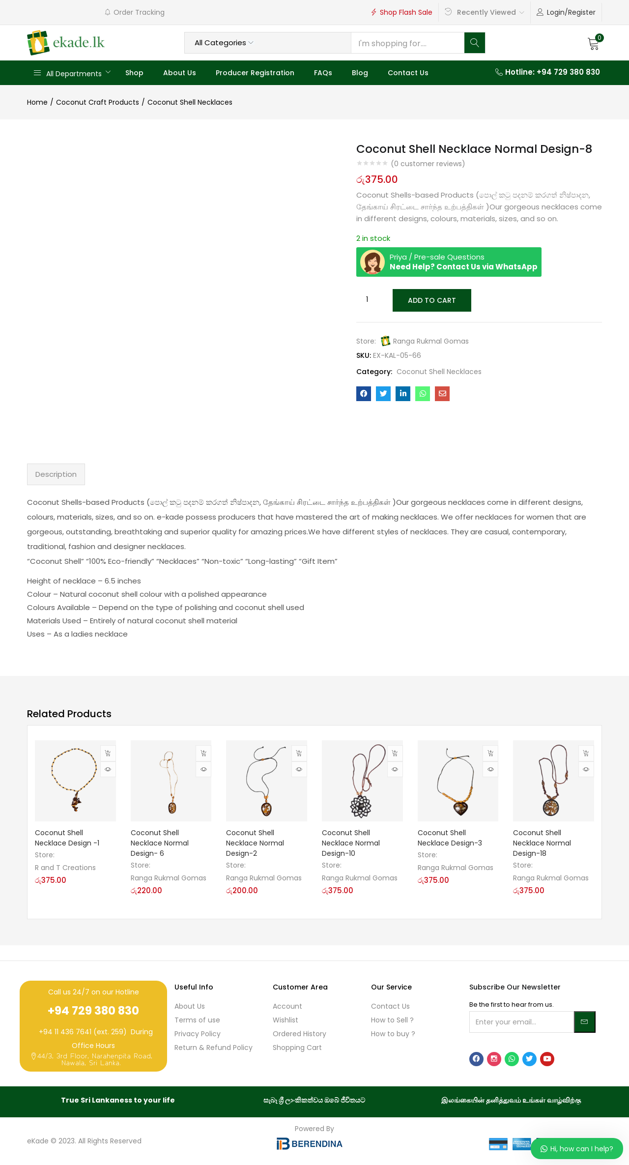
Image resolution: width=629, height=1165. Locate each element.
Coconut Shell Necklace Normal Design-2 (255, 843)
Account (287, 1006)
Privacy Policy (197, 1034)
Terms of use (197, 1020)
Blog (360, 73)
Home (37, 102)
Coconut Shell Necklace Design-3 (450, 838)
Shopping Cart (297, 1047)
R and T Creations (65, 868)
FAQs (323, 73)
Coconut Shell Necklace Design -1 (67, 838)
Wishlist (285, 1020)
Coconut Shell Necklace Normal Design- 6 (160, 843)
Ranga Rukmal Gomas (431, 340)
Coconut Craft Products (97, 102)
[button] (593, 43)
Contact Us (408, 73)
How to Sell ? (392, 1020)
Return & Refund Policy (213, 1047)
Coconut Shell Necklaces (189, 102)
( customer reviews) (428, 163)
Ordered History (299, 1034)
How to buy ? (393, 1034)
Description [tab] (56, 474)
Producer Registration (255, 73)
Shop (134, 73)
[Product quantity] (367, 300)
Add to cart (431, 300)
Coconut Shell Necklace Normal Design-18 (542, 843)
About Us (179, 73)
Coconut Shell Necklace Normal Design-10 (351, 843)
